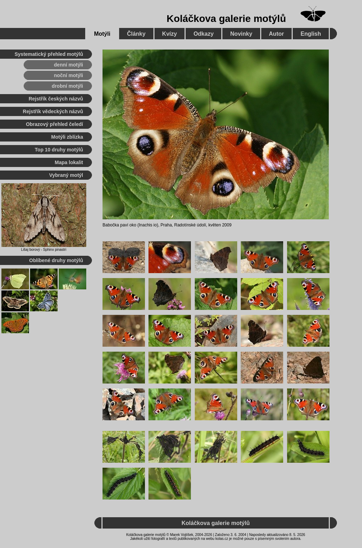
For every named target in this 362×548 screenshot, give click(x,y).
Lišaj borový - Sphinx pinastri (43, 250)
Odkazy (203, 34)
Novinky (241, 34)
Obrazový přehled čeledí (54, 124)
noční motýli (68, 75)
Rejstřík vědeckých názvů (53, 111)
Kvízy (169, 34)
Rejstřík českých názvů (56, 99)
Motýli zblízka (67, 137)
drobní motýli (67, 86)
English (310, 34)
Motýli (102, 34)
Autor (276, 34)
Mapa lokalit (69, 162)
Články (136, 34)
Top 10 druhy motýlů (59, 149)
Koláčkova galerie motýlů (226, 18)
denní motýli (68, 65)
